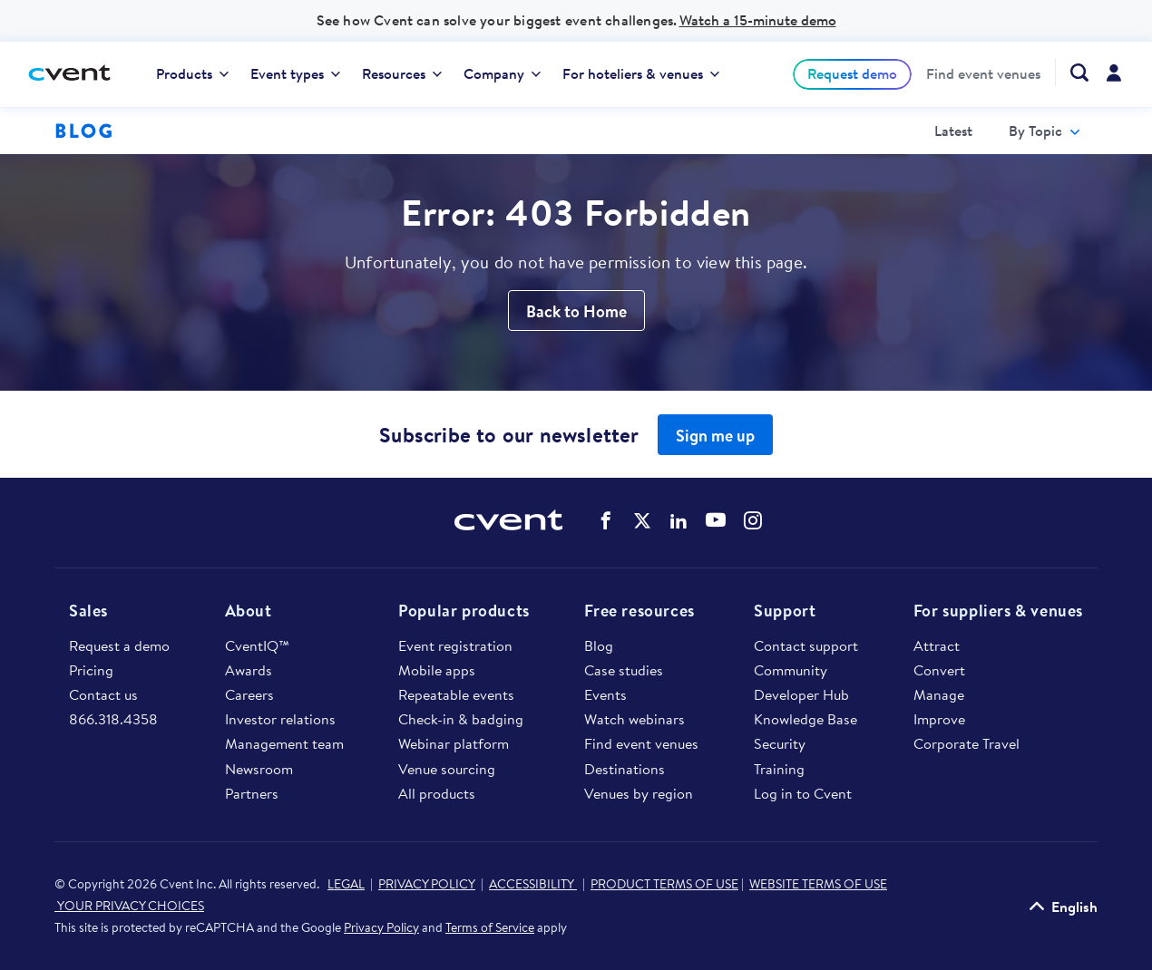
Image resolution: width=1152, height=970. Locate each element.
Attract (936, 645)
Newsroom (259, 769)
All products (436, 793)
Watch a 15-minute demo (757, 20)
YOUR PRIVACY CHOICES (129, 906)
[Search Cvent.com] (1072, 72)
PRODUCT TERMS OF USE (664, 884)
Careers (249, 694)
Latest (953, 130)
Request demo (852, 73)
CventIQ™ (257, 645)
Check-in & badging (460, 719)
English (1074, 906)
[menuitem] (192, 74)
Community (790, 670)
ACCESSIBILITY (533, 884)
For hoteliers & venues (640, 73)
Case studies (623, 670)
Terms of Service (489, 927)
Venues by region (638, 793)
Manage (938, 694)
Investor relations (280, 719)
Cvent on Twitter (642, 520)
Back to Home (576, 311)
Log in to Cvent (803, 793)
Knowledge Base (805, 719)
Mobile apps (436, 670)
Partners (251, 793)
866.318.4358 (113, 719)
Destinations (624, 769)
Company (502, 73)
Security (779, 743)
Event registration (455, 645)
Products (192, 73)
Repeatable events (456, 694)
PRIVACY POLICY (426, 884)
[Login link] (1114, 74)
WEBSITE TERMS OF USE (818, 884)
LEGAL (346, 884)
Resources (402, 73)
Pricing (91, 670)
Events (605, 694)
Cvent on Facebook (606, 520)
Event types (295, 73)
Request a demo (119, 645)
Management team (284, 743)
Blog (598, 645)
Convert (939, 670)
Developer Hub (801, 694)
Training (779, 769)
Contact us (103, 694)
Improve (939, 719)
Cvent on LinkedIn (678, 520)
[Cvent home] (76, 74)
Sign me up (715, 435)
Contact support (806, 645)
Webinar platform (453, 743)
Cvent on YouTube (716, 519)
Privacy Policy (381, 927)
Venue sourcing (446, 769)
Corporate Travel (966, 743)
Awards (248, 670)
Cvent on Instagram (753, 520)
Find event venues (983, 74)
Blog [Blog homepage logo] (83, 130)
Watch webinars (634, 719)
